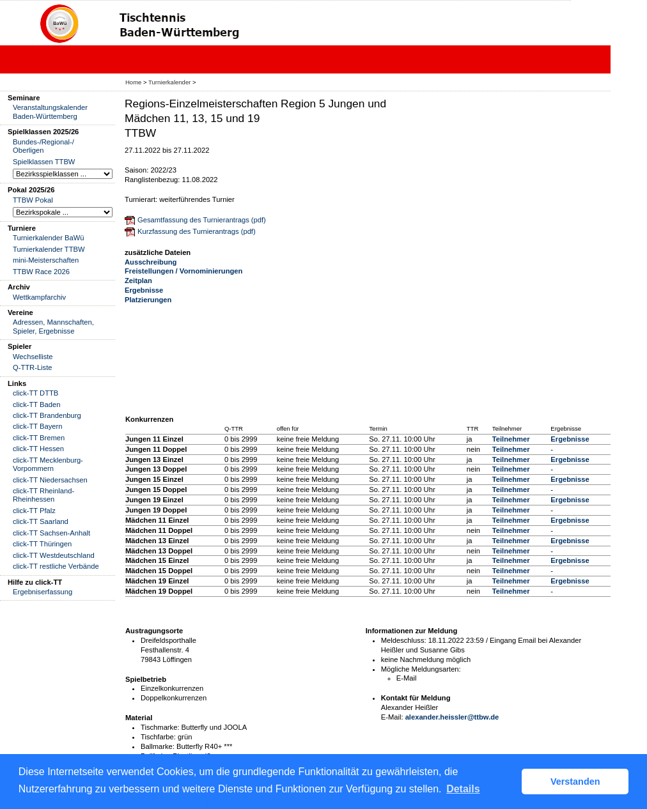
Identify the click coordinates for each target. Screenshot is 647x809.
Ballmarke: (158, 746)
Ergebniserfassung (42, 592)
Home (133, 82)
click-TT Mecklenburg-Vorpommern (48, 464)
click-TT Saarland (40, 521)
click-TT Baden (36, 404)
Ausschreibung (150, 262)
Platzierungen (148, 300)
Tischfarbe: (158, 737)
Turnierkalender (169, 82)
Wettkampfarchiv (39, 297)
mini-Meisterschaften (46, 260)
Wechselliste (33, 356)
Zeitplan (138, 280)
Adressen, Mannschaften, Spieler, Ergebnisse (53, 326)
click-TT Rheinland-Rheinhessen (43, 495)
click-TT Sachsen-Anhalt (51, 533)
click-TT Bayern (38, 426)
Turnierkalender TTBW (49, 249)
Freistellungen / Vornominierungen (183, 271)
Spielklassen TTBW (44, 162)
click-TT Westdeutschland (54, 555)
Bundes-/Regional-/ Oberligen (43, 146)
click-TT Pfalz (34, 510)
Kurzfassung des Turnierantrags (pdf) (196, 231)
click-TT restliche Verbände (56, 566)
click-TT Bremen (39, 438)
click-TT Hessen (38, 448)
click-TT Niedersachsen (50, 480)
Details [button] (462, 788)
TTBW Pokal (33, 200)
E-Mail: (392, 717)
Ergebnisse (144, 290)
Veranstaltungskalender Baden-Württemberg (50, 111)
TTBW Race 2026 (41, 271)
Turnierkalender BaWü (48, 238)
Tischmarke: (160, 727)
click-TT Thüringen (42, 544)
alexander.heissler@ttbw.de (452, 717)
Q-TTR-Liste (32, 367)
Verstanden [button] (575, 781)
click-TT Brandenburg (47, 415)
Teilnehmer (511, 439)
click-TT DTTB (35, 393)
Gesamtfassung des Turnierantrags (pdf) (201, 220)
